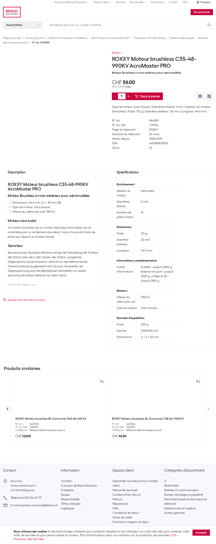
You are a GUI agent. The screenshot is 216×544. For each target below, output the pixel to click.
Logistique (67, 508)
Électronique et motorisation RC (111, 37)
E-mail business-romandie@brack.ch (34, 505)
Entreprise (67, 490)
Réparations (120, 504)
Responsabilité (70, 499)
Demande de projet (125, 490)
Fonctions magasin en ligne (130, 522)
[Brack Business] (12, 12)
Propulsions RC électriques (150, 37)
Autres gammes (35, 37)
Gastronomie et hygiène (179, 508)
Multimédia (171, 485)
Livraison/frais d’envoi (127, 494)
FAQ (184, 2)
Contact (173, 2)
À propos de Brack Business (79, 485)
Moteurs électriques (182, 37)
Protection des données (29, 539)
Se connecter (202, 12)
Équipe (65, 494)
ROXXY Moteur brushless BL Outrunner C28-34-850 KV (50, 418)
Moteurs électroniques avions (47, 430)
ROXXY (116, 53)
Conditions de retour (126, 513)
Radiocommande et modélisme (68, 37)
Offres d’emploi (70, 504)
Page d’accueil (12, 37)
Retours (118, 499)
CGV (173, 535)
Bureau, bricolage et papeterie (183, 494)
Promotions (157, 2)
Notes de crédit (122, 517)
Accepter (201, 532)
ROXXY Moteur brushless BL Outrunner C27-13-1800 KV (148, 418)
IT (165, 481)
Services (120, 2)
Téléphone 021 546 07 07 (26, 497)
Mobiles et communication (181, 490)
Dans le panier (147, 96)
